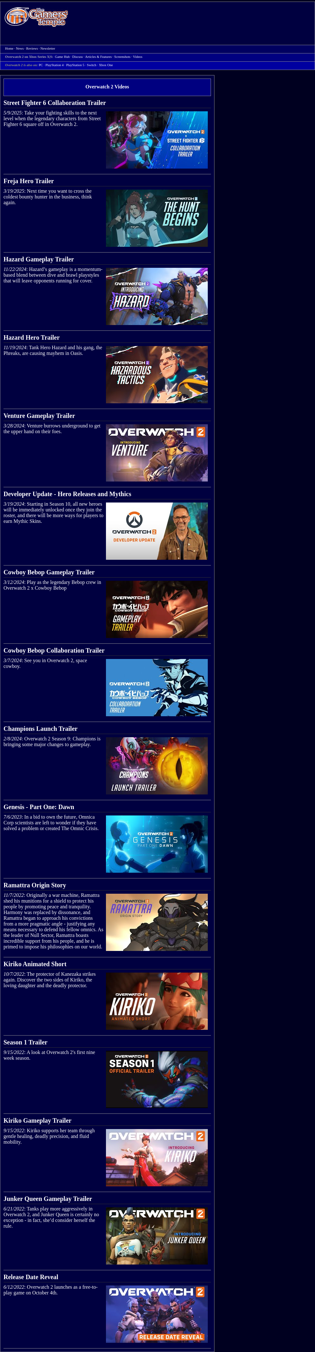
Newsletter (47, 48)
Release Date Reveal (31, 1276)
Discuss (77, 57)
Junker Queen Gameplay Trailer (48, 1198)
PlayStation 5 (75, 65)
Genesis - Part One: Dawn (39, 806)
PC (41, 65)
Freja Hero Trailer (29, 180)
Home (36, 17)
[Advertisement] (191, 48)
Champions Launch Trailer (41, 728)
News (20, 48)
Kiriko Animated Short (35, 963)
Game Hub (62, 57)
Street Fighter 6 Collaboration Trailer (55, 102)
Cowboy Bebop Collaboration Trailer (54, 650)
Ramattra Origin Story (35, 885)
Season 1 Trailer (25, 1042)
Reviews (32, 48)
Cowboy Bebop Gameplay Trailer (49, 572)
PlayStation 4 (55, 65)
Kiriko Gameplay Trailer (38, 1120)
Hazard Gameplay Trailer (39, 259)
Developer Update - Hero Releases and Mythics (67, 493)
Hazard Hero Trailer (32, 337)
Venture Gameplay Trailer (39, 415)
